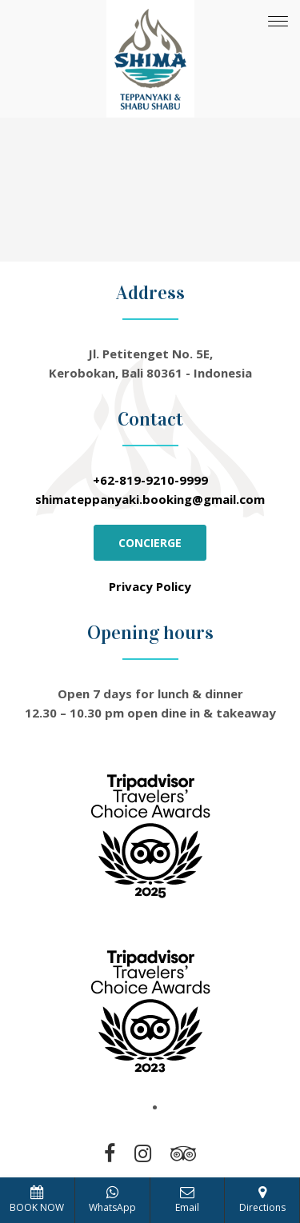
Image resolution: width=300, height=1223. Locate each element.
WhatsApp (112, 1199)
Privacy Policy (150, 586)
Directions (262, 1199)
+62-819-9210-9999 (150, 480)
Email (187, 1199)
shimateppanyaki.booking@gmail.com (150, 499)
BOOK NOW (37, 1199)
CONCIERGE (150, 542)
